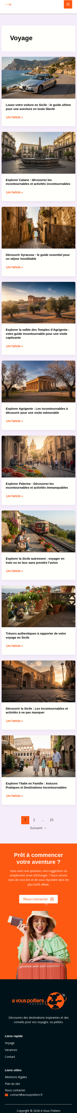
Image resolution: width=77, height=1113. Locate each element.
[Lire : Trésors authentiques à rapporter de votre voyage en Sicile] (39, 606)
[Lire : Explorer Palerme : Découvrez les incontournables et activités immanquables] (39, 456)
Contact (10, 1057)
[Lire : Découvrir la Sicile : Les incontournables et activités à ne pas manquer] (39, 681)
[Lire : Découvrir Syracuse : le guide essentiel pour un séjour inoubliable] (39, 227)
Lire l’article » (14, 117)
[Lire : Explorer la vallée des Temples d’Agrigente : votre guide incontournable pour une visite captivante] (39, 302)
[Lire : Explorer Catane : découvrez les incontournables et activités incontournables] (39, 152)
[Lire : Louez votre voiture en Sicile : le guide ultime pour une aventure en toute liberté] (39, 77)
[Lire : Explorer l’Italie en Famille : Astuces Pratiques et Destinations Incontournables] (39, 756)
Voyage (10, 1043)
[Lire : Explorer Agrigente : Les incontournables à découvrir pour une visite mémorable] (39, 381)
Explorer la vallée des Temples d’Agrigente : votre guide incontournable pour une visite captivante (37, 333)
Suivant (38, 827)
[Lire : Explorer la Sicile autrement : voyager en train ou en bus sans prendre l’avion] (39, 531)
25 (52, 819)
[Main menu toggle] (68, 4)
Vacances (11, 1050)
